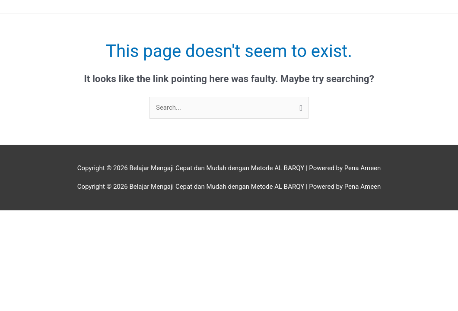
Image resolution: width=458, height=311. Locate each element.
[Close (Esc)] (125, 217)
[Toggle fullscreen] (53, 217)
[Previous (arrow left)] (17, 229)
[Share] (89, 217)
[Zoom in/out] (17, 217)
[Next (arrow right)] (53, 229)
